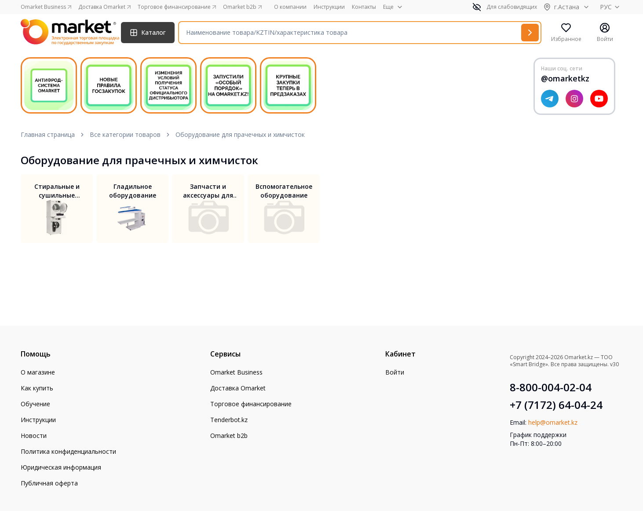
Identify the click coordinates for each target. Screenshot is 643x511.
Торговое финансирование (251, 404)
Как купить (37, 388)
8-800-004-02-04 (551, 387)
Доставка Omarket (238, 388)
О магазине (38, 372)
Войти (394, 372)
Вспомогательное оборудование (284, 190)
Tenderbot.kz (229, 419)
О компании (290, 7)
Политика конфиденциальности (68, 451)
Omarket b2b (229, 435)
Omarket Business (236, 372)
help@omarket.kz (552, 422)
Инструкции (329, 7)
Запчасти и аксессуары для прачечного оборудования (208, 191)
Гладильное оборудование (132, 190)
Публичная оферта (49, 483)
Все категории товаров (125, 134)
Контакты (364, 7)
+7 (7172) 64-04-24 (556, 405)
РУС (611, 7)
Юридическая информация (61, 467)
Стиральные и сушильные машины (57, 191)
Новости (34, 435)
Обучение (35, 404)
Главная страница (48, 134)
